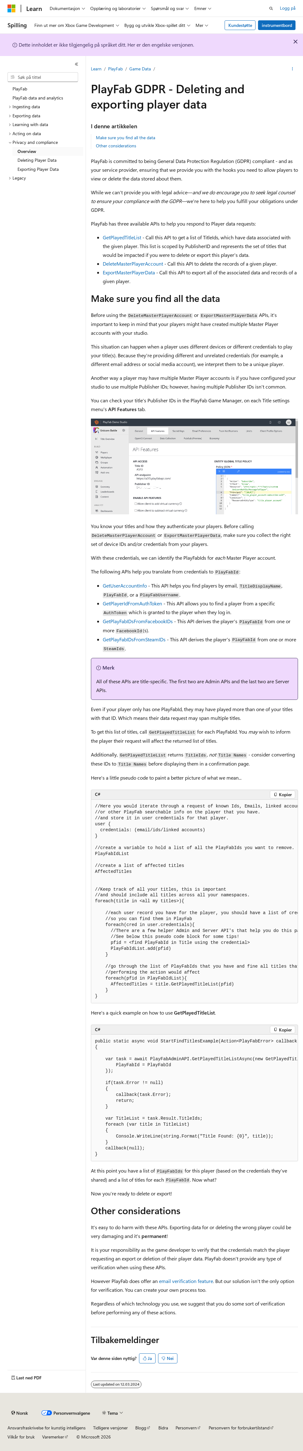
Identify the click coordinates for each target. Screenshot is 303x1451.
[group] (194, 901)
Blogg (140, 1428)
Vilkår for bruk (21, 1437)
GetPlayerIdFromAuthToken (132, 603)
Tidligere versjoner (110, 1428)
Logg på (288, 8)
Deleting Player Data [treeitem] (37, 160)
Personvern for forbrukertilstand (239, 1428)
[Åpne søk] (271, 8)
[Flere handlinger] (292, 69)
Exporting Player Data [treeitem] (38, 169)
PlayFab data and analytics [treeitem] (37, 98)
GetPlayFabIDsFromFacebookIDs (138, 621)
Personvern (186, 1428)
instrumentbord (277, 25)
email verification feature (186, 1281)
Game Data (140, 69)
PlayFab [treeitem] (19, 89)
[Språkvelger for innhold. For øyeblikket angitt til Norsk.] (19, 1413)
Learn (96, 69)
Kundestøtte (240, 25)
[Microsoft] (11, 8)
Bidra (163, 1428)
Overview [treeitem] (26, 151)
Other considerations (116, 146)
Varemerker (53, 1437)
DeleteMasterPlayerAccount (133, 263)
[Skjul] (76, 64)
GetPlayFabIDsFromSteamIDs (134, 639)
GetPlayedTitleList (122, 237)
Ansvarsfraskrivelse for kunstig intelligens (46, 1428)
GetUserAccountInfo (125, 585)
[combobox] (42, 77)
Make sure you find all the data (125, 137)
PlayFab (115, 69)
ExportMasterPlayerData (129, 272)
